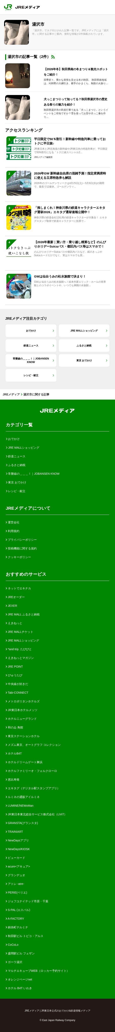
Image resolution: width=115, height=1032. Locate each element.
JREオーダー (15, 597)
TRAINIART (14, 831)
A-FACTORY (15, 918)
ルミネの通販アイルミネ (23, 797)
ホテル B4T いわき (19, 988)
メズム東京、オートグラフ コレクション (33, 744)
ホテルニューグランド (21, 718)
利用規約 (12, 531)
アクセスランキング (23, 130)
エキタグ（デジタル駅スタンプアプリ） (33, 788)
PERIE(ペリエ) (16, 892)
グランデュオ (15, 875)
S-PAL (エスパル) (18, 910)
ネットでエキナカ (18, 588)
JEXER (11, 605)
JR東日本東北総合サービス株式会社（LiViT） (36, 814)
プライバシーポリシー (21, 539)
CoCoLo (12, 944)
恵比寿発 (12, 779)
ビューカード (15, 857)
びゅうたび (14, 675)
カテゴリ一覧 (19, 424)
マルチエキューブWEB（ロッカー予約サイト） (37, 970)
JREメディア (11, 394)
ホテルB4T (14, 753)
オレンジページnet (19, 979)
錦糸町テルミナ (17, 927)
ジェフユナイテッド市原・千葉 (27, 901)
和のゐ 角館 (14, 727)
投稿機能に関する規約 (21, 548)
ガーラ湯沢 (14, 962)
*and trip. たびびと (19, 649)
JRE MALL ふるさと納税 (23, 614)
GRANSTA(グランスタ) (22, 823)
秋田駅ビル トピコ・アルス (24, 936)
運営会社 (12, 522)
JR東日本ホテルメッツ (21, 710)
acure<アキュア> (18, 866)
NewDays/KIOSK (18, 849)
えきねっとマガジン (20, 658)
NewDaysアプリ (17, 840)
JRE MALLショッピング (22, 640)
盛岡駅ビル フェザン (20, 953)
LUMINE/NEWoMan (19, 805)
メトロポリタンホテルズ (23, 701)
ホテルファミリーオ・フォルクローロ (31, 770)
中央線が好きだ (17, 684)
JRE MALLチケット (19, 631)
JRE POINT (14, 666)
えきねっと (14, 623)
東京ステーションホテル (23, 736)
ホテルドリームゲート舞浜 (24, 762)
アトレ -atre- (15, 883)
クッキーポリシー (18, 557)
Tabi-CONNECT (17, 692)
